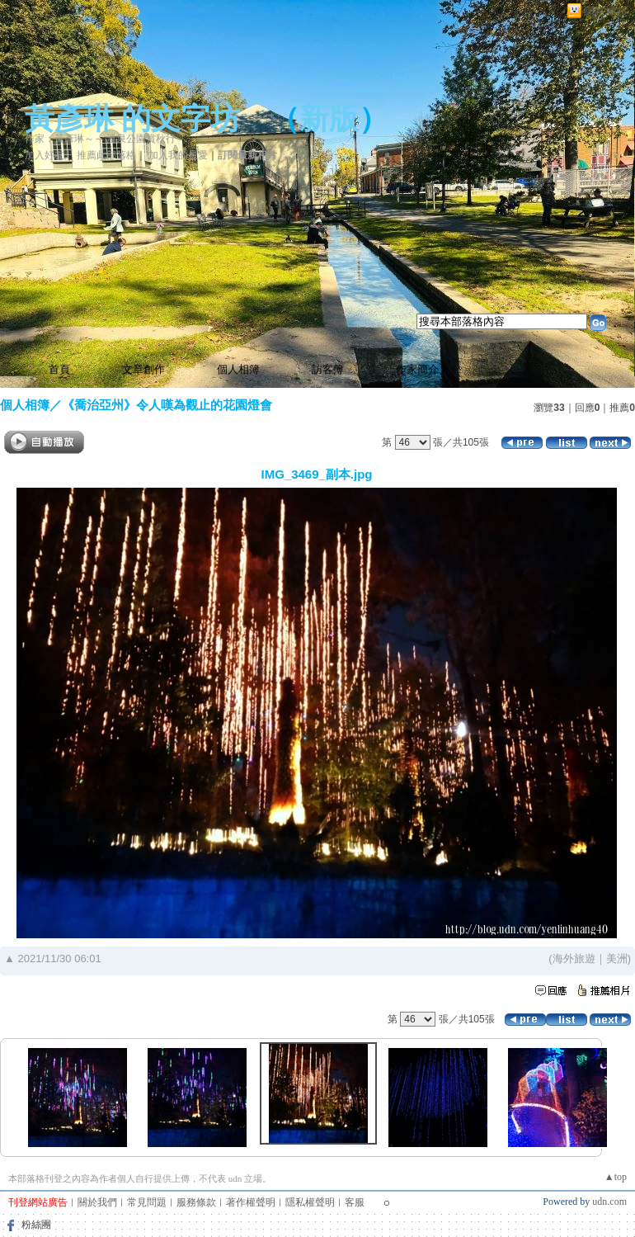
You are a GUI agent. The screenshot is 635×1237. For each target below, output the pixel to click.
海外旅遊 (574, 958)
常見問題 (147, 1202)
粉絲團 (36, 1224)
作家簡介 (417, 369)
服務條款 (196, 1202)
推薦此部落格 (106, 155)
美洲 (617, 958)
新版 (329, 118)
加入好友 (44, 155)
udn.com (609, 1201)
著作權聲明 (250, 1202)
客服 (355, 1202)
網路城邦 (605, 11)
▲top (615, 1177)
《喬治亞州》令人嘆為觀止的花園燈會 (167, 405)
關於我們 (97, 1202)
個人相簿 (238, 369)
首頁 (59, 369)
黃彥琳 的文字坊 (132, 118)
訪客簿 (328, 369)
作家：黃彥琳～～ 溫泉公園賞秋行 (100, 138)
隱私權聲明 (310, 1202)
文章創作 (143, 369)
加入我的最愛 (178, 155)
